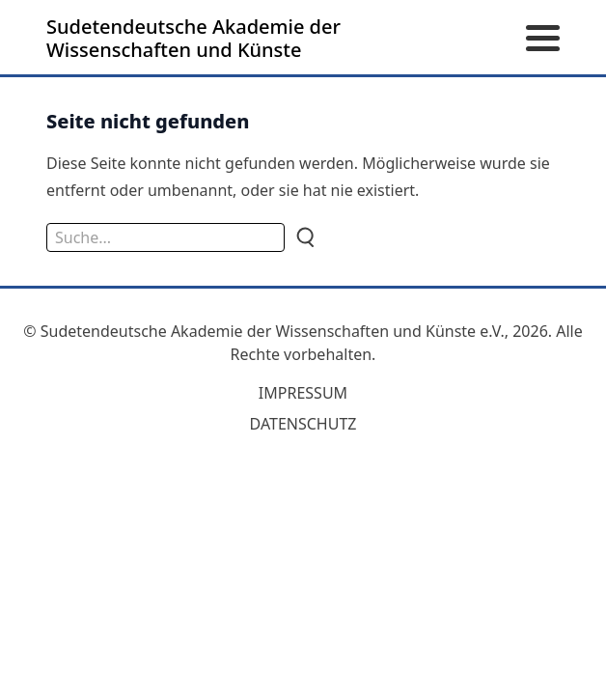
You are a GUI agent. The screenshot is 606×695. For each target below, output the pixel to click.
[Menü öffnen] (542, 39)
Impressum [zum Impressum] (303, 392)
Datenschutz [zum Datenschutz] (303, 423)
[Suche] (304, 237)
